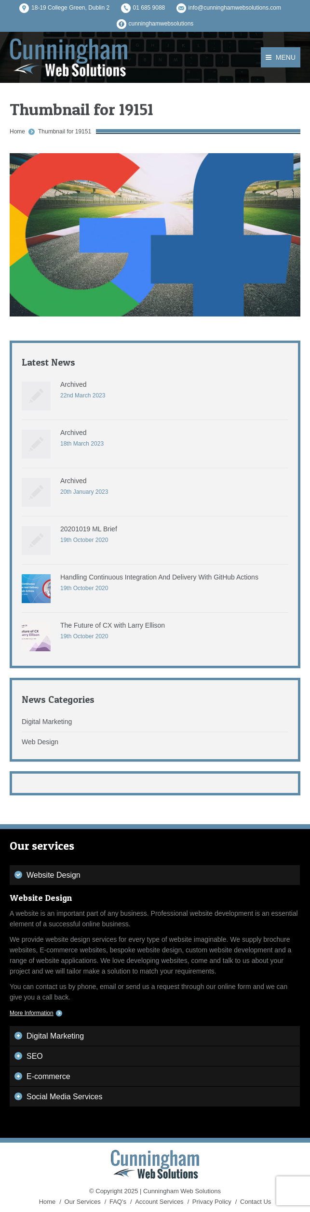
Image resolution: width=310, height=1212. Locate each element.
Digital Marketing (47, 721)
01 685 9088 (149, 7)
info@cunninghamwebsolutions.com (235, 7)
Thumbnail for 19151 (64, 131)
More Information (32, 1013)
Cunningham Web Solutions (182, 1191)
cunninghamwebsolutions (161, 23)
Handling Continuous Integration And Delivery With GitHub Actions (159, 577)
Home (17, 131)
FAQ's (117, 1201)
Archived (73, 384)
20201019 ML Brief (88, 529)
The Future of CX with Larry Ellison (112, 625)
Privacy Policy (211, 1201)
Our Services (83, 1201)
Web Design (40, 742)
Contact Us (255, 1201)
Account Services (159, 1201)
